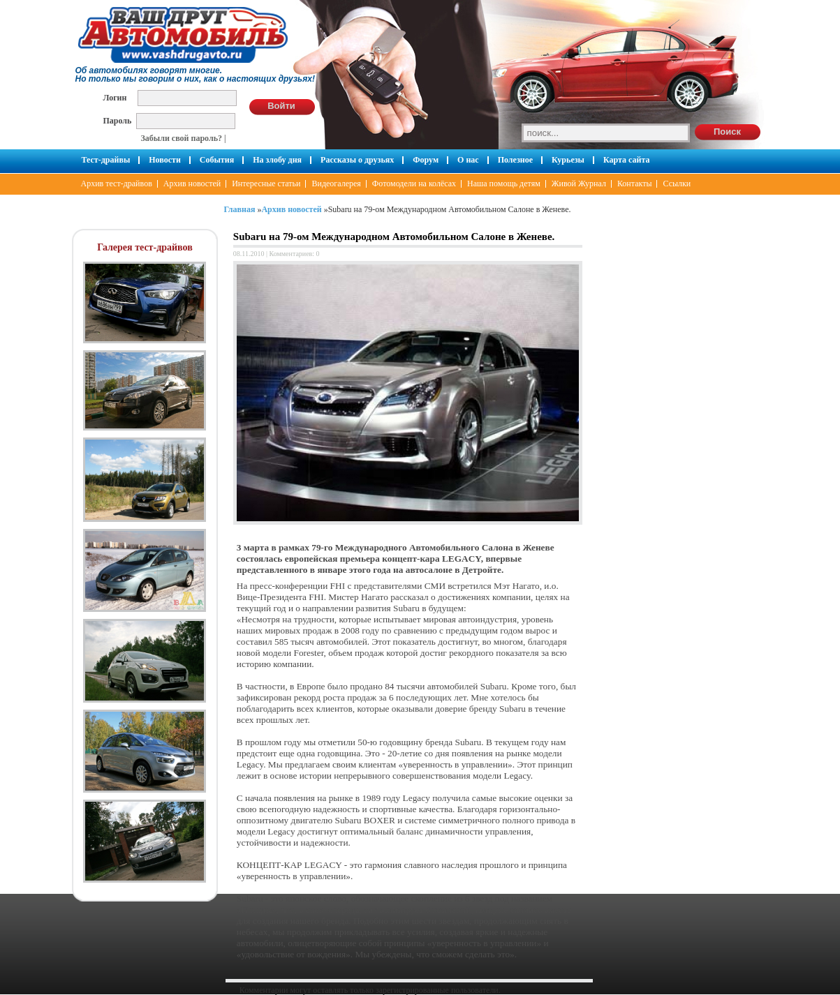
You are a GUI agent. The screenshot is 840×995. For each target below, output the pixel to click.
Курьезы (568, 160)
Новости (165, 160)
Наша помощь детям (503, 183)
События (217, 160)
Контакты (634, 183)
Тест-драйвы (106, 160)
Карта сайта (626, 160)
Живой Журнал (579, 183)
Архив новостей (192, 183)
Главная (240, 209)
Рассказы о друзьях (357, 160)
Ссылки (677, 183)
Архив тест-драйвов (116, 183)
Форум (426, 160)
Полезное (515, 160)
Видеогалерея (335, 183)
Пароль (117, 120)
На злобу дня (277, 160)
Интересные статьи (266, 183)
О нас (468, 160)
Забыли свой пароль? (182, 138)
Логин (115, 97)
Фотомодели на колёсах (414, 183)
